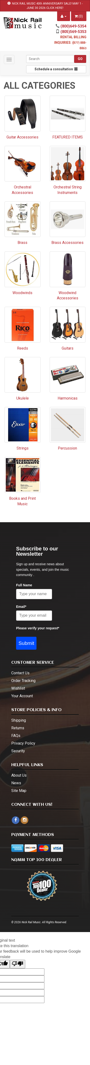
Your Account (22, 696)
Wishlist (18, 688)
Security (18, 751)
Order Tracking (23, 680)
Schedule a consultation (56, 69)
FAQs (15, 735)
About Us (19, 775)
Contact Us (20, 673)
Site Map (18, 790)
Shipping (18, 720)
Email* (21, 607)
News (16, 783)
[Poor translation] (17, 964)
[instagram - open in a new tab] (24, 820)
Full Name (24, 585)
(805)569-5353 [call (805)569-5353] (73, 31)
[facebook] (15, 820)
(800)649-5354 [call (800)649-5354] (73, 26)
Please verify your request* (37, 628)
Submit (26, 643)
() (79, 16)
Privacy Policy (23, 743)
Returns (17, 728)
